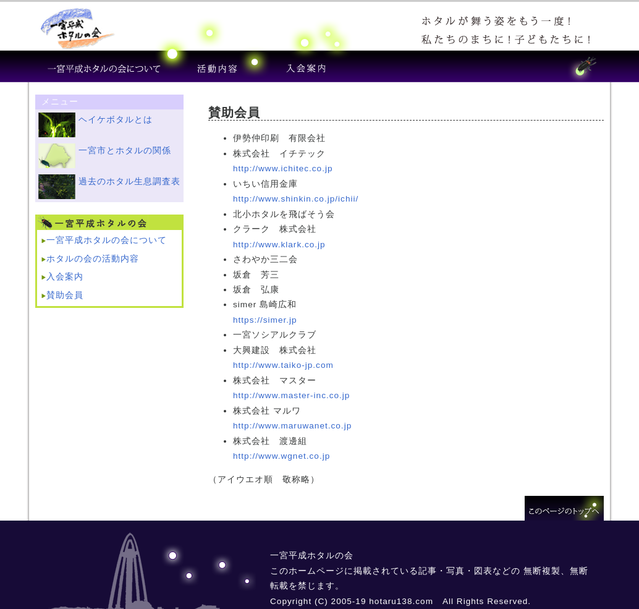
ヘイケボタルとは (115, 119)
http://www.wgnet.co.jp (281, 456)
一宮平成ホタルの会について (106, 240)
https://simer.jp (265, 320)
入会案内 (64, 276)
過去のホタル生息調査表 (129, 181)
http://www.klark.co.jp (279, 244)
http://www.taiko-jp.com (283, 365)
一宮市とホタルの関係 (124, 150)
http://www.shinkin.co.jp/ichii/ (295, 198)
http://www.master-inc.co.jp (291, 395)
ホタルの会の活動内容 (92, 258)
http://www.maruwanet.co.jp (292, 425)
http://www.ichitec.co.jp (283, 168)
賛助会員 (64, 295)
